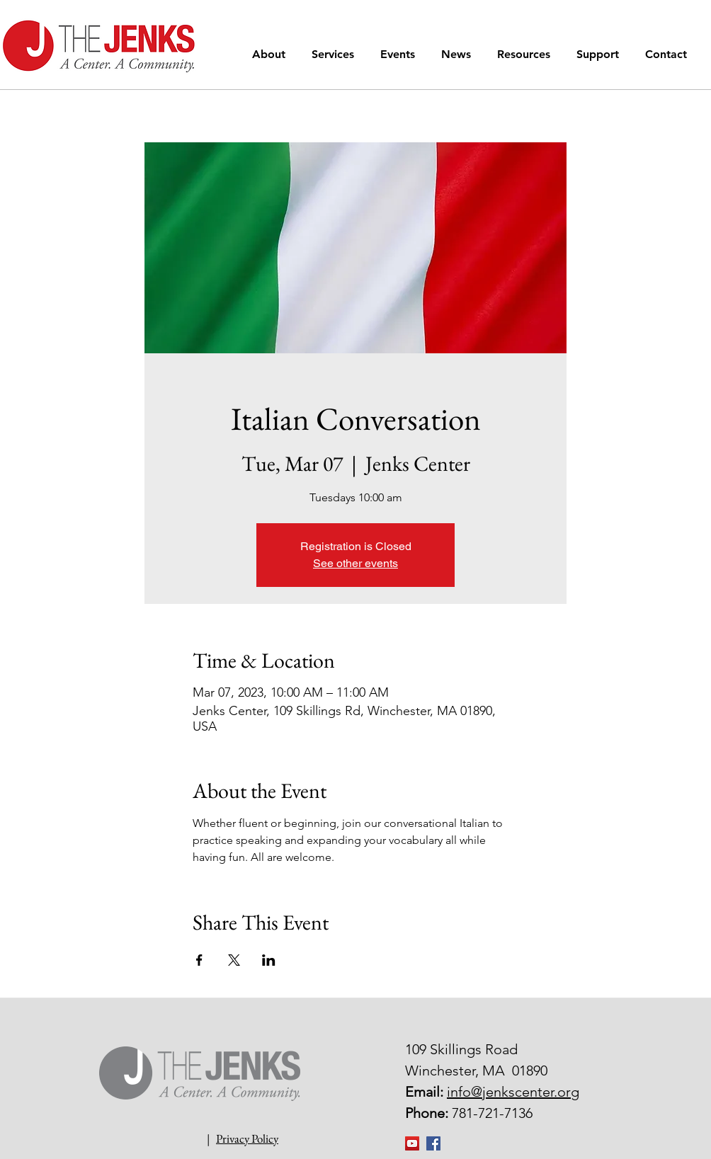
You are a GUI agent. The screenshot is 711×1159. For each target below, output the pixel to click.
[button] (271, 54)
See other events (355, 563)
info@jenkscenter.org (513, 1091)
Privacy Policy (247, 1138)
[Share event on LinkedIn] (268, 960)
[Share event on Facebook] (199, 960)
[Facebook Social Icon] (433, 1143)
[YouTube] (412, 1143)
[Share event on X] (234, 960)
